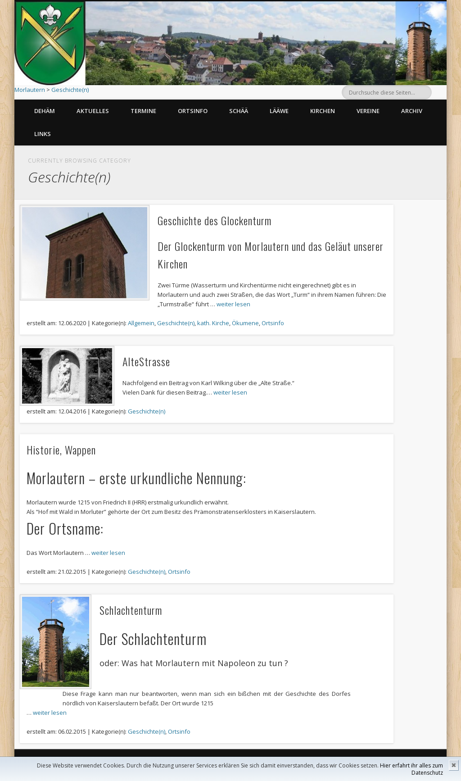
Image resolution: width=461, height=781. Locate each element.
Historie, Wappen (61, 449)
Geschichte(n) (70, 90)
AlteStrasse (146, 361)
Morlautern (29, 90)
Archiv (411, 111)
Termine (143, 111)
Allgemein (141, 323)
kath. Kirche (213, 323)
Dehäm (44, 111)
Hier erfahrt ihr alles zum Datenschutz (411, 769)
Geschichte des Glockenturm (214, 220)
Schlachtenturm (130, 610)
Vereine (368, 111)
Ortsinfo (193, 111)
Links (42, 134)
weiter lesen (233, 304)
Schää (238, 111)
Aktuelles (93, 111)
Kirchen (322, 111)
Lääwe (279, 111)
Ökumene (245, 323)
